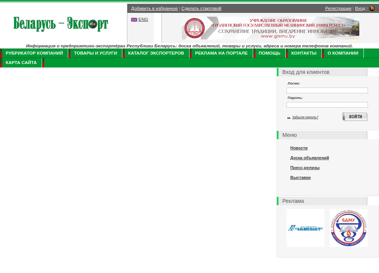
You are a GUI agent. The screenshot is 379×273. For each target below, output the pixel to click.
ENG (143, 19)
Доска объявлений (309, 157)
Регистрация (338, 8)
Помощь (269, 53)
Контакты (303, 53)
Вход (360, 8)
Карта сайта (21, 62)
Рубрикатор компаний (34, 53)
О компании (342, 53)
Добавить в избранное (154, 8)
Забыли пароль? (305, 117)
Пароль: (295, 98)
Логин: (294, 83)
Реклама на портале (221, 53)
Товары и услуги (95, 53)
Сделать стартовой (201, 8)
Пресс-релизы (304, 167)
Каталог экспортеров (156, 53)
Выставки (300, 177)
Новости (299, 148)
